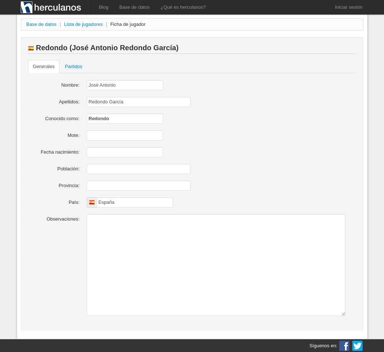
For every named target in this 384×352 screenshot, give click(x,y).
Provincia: (69, 185)
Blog (104, 7)
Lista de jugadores (83, 24)
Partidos (73, 66)
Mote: (73, 135)
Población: (68, 168)
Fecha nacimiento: (60, 152)
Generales (44, 66)
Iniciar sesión (349, 7)
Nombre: (70, 85)
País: (73, 202)
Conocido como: (62, 118)
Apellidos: (69, 101)
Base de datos (134, 7)
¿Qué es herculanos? (183, 7)
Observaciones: (63, 219)
